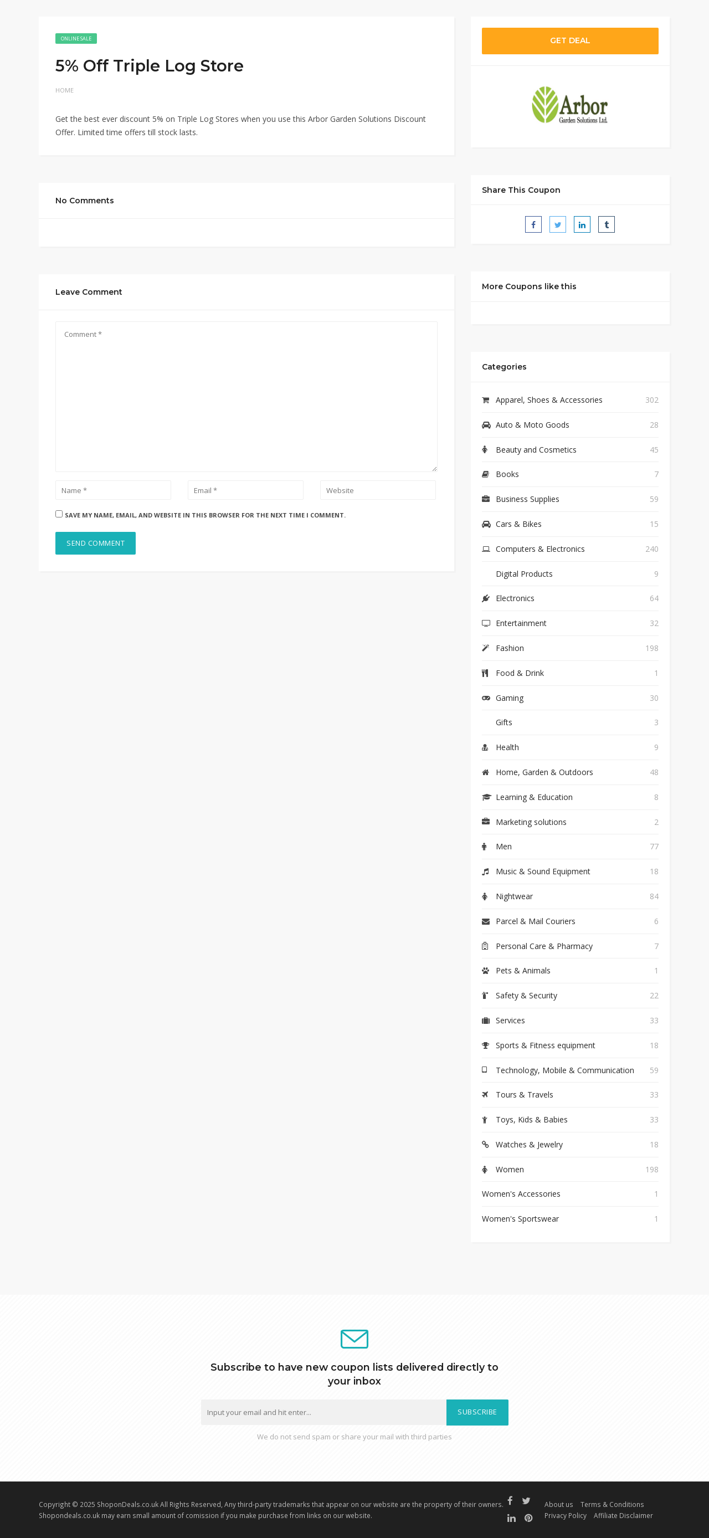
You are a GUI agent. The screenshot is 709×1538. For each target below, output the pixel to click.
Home (64, 90)
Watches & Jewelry (529, 1144)
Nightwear (514, 896)
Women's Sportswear (520, 1218)
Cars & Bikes (519, 524)
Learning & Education (534, 797)
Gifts (504, 722)
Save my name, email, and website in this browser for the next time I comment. (205, 515)
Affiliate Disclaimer (623, 1515)
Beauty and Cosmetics (536, 449)
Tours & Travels (524, 1094)
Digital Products (524, 573)
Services (510, 1020)
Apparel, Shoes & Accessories (549, 399)
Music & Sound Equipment (543, 871)
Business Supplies (527, 499)
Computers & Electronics (540, 549)
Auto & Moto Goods (532, 424)
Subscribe (477, 1412)
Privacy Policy (565, 1515)
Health (507, 747)
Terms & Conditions (612, 1504)
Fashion (510, 648)
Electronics (515, 598)
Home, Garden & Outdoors (544, 772)
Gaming (509, 698)
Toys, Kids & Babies (532, 1119)
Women (510, 1169)
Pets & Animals (523, 970)
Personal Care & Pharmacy (544, 946)
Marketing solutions (531, 822)
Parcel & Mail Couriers (536, 921)
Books (507, 474)
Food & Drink (520, 673)
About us (558, 1504)
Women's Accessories (521, 1193)
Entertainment (521, 623)
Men (504, 846)
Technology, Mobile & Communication (565, 1070)
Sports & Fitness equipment (545, 1045)
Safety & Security (526, 995)
